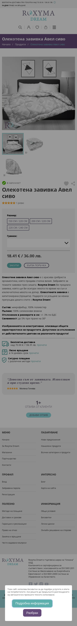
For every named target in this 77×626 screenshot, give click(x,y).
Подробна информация (32, 603)
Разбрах (32, 613)
